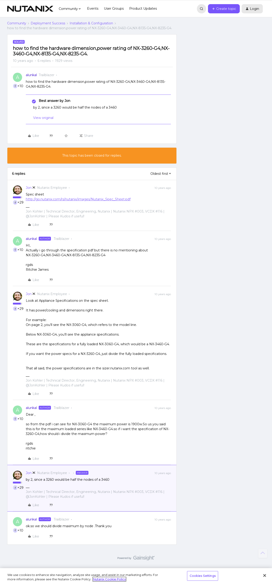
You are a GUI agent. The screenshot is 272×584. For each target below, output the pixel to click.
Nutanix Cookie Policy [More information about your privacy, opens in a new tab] (109, 579)
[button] (224, 8)
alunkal (31, 75)
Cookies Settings (203, 576)
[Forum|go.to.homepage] (30, 8)
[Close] (265, 575)
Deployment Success (48, 23)
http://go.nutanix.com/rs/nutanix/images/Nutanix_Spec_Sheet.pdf (78, 199)
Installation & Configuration (91, 23)
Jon (29, 188)
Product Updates (143, 8)
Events (92, 8)
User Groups (114, 8)
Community (16, 23)
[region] (136, 576)
